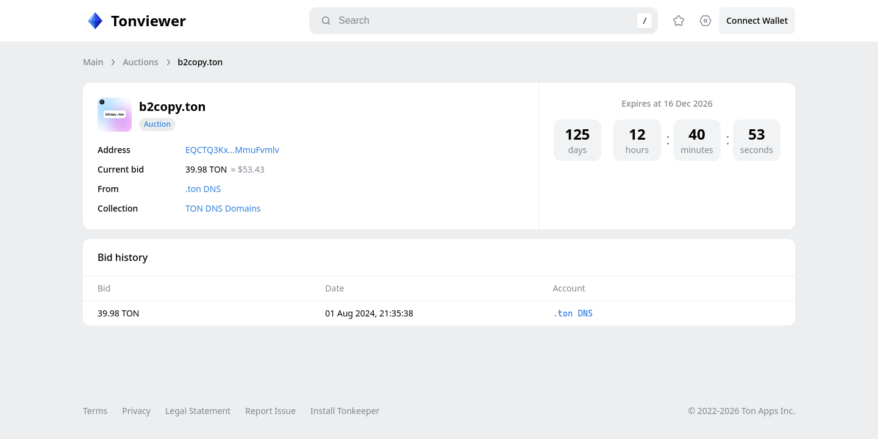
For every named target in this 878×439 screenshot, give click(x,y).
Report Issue (270, 410)
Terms (95, 410)
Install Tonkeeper (344, 410)
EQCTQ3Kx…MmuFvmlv (232, 149)
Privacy (136, 410)
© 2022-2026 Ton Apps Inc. (741, 410)
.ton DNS (203, 189)
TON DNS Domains (223, 208)
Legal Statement (197, 410)
